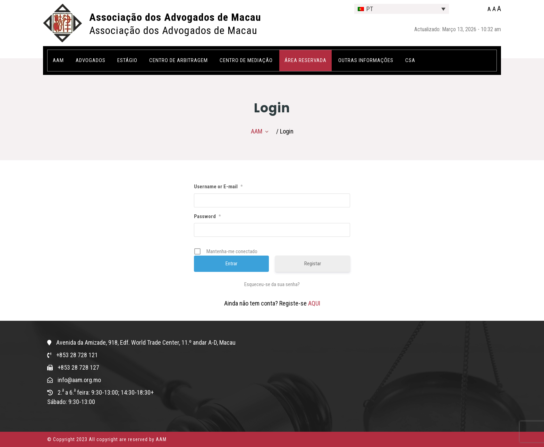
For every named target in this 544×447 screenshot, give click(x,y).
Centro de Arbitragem (178, 60)
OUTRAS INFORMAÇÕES (365, 60)
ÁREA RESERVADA (305, 60)
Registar (312, 263)
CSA (410, 60)
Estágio (127, 60)
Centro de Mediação (246, 60)
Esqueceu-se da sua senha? (272, 284)
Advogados (90, 60)
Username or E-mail (218, 186)
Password (207, 216)
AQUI (314, 303)
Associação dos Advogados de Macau (175, 17)
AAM (58, 60)
